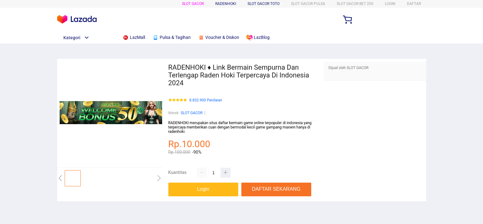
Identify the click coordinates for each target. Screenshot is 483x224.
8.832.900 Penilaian (205, 100)
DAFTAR (414, 4)
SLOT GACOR (193, 4)
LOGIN (390, 4)
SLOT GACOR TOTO (264, 4)
